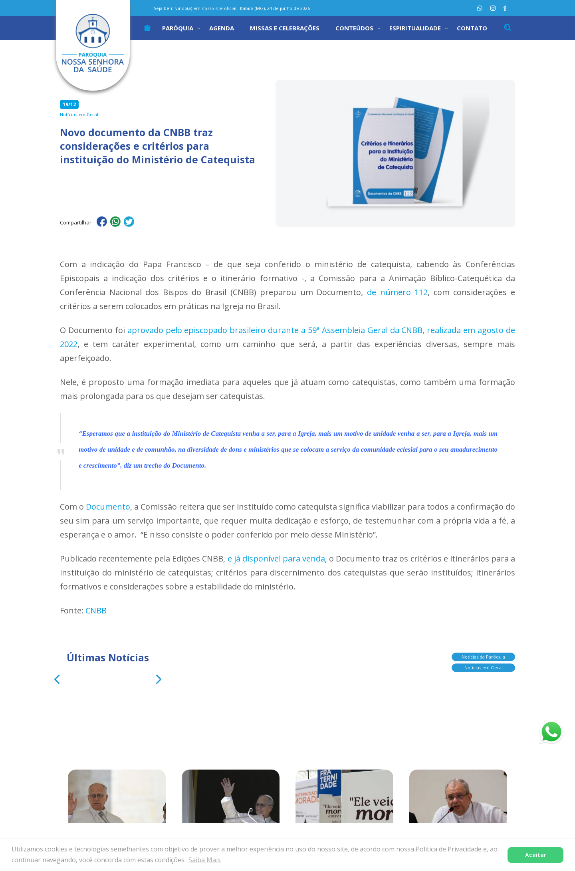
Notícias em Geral (483, 666)
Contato (472, 28)
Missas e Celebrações (284, 28)
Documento (108, 506)
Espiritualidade (415, 28)
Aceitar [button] (535, 855)
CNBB (96, 610)
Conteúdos (354, 28)
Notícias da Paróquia (483, 656)
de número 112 (397, 292)
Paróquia (177, 28)
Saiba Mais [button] (204, 859)
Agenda (221, 28)
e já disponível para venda (276, 558)
